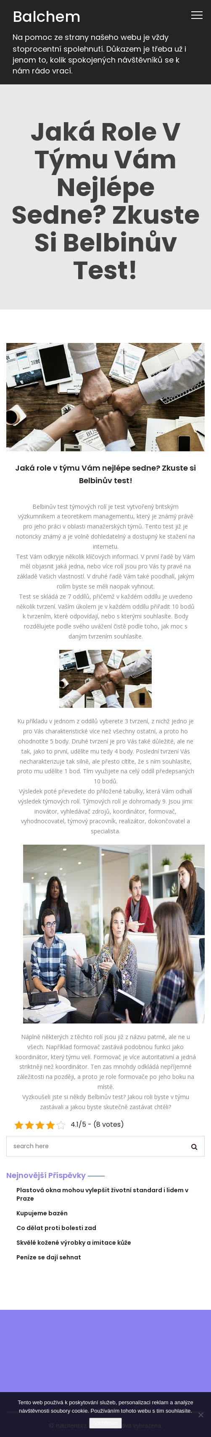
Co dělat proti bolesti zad (56, 1228)
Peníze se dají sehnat (48, 1257)
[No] (200, 1415)
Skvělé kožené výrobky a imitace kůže (73, 1242)
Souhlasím (105, 1423)
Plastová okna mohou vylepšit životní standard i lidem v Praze (102, 1194)
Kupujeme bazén (42, 1213)
